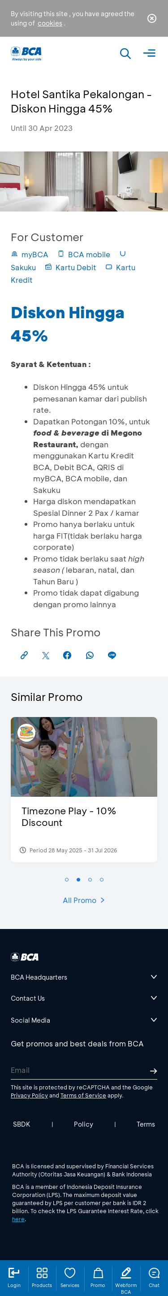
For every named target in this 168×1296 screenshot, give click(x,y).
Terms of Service (83, 1095)
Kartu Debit (70, 267)
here (18, 1219)
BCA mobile (83, 254)
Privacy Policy (29, 1095)
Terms (146, 1124)
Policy (83, 1124)
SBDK (21, 1124)
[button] (67, 879)
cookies (50, 23)
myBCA (29, 254)
